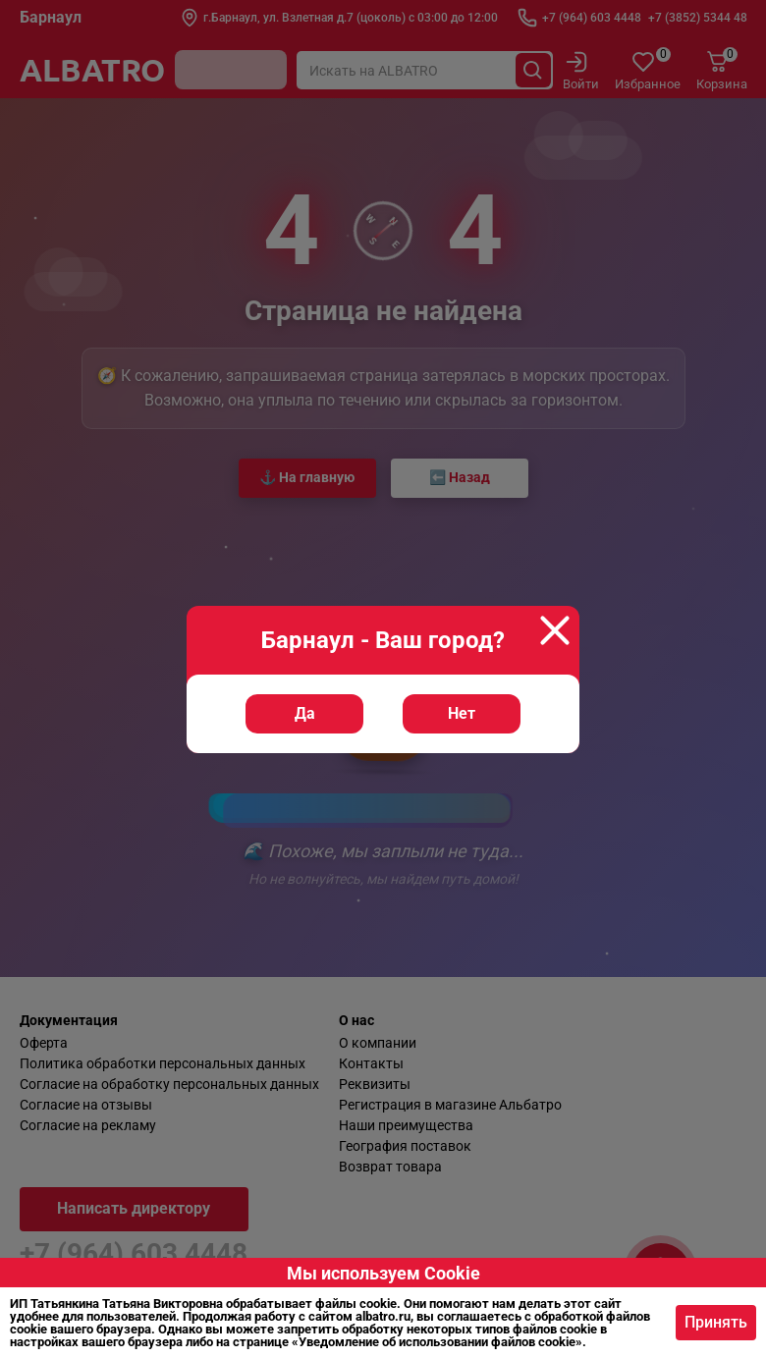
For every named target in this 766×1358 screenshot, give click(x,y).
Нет (461, 718)
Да (305, 718)
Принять (715, 1322)
